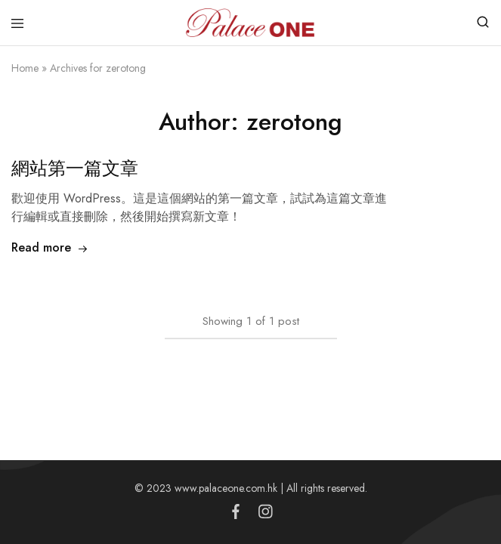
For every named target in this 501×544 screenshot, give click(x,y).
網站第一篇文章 (74, 168)
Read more (49, 247)
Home (25, 68)
